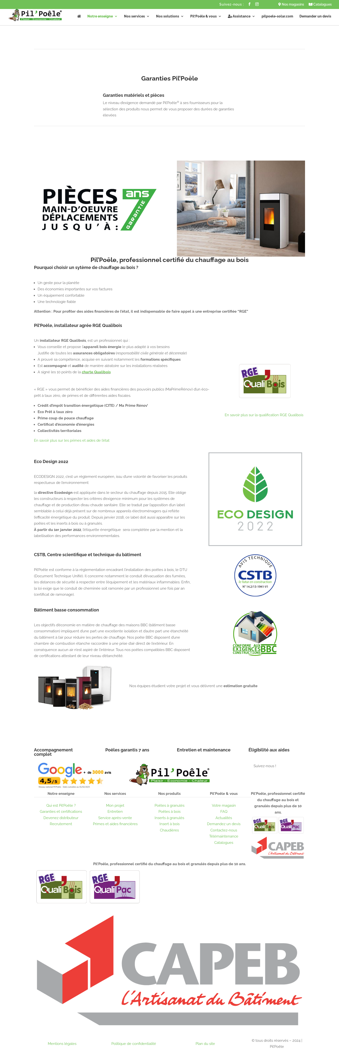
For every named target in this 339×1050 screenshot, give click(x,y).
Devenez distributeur (60, 818)
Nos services (134, 16)
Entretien (115, 811)
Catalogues (320, 4)
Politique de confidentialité (133, 1044)
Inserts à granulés (169, 818)
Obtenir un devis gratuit (161, 703)
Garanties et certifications (61, 811)
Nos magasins (291, 4)
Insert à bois (169, 824)
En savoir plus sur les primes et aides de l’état (71, 440)
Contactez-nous (223, 830)
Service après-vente (115, 818)
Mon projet (115, 805)
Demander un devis (315, 16)
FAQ (223, 811)
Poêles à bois (169, 811)
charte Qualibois (96, 372)
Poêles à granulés (169, 805)
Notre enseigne (100, 16)
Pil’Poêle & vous (203, 16)
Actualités (223, 818)
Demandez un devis (223, 824)
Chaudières (169, 830)
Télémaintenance (223, 836)
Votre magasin (224, 805)
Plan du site (205, 1044)
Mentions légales (62, 1044)
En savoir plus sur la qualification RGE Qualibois (264, 415)
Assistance (239, 16)
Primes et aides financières (115, 824)
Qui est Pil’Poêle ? (61, 805)
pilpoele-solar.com (277, 16)
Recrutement (61, 824)
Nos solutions (167, 16)
